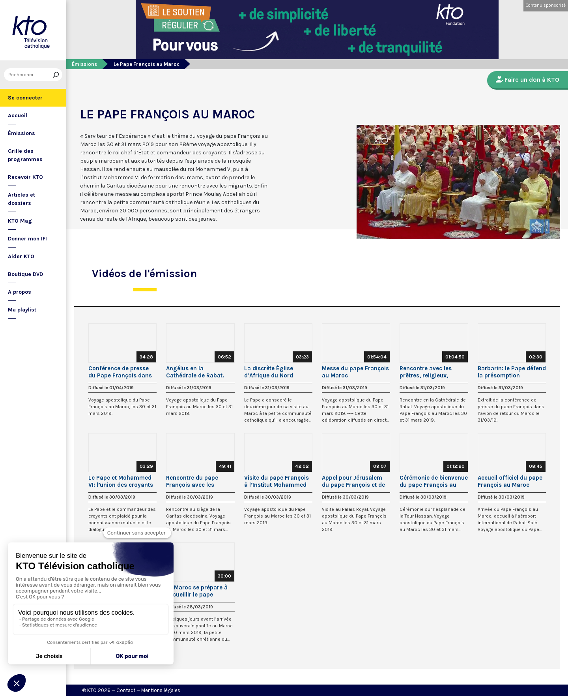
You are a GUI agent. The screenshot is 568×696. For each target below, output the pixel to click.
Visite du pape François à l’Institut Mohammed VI (276, 481)
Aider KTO (21, 256)
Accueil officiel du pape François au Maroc (510, 481)
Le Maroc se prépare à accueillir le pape (197, 591)
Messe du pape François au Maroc (355, 372)
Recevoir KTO (25, 177)
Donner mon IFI (27, 238)
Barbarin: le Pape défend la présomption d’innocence (512, 372)
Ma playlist (22, 309)
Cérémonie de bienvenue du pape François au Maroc (434, 481)
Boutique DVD (25, 274)
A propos (19, 292)
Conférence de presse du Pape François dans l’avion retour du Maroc (120, 372)
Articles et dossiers (21, 198)
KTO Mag (20, 221)
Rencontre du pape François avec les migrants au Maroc (192, 481)
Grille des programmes (25, 155)
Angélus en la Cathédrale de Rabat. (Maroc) (195, 372)
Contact (125, 690)
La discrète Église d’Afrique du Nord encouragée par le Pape (277, 372)
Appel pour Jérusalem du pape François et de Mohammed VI (353, 481)
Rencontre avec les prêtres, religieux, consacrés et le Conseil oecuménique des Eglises (431, 372)
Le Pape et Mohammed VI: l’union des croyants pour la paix (120, 481)
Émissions (21, 133)
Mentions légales (160, 690)
